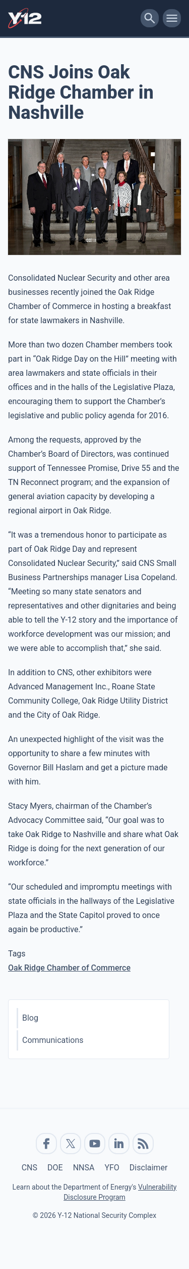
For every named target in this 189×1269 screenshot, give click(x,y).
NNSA (84, 1167)
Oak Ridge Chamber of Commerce (69, 968)
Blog (30, 1018)
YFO (111, 1167)
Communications (53, 1040)
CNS (29, 1167)
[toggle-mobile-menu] (172, 18)
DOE (55, 1167)
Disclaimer (148, 1167)
